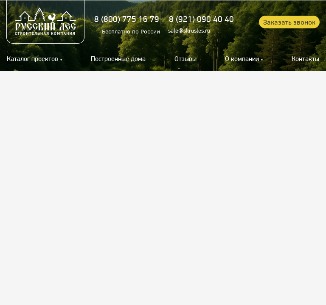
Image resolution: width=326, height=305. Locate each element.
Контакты (305, 59)
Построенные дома (118, 59)
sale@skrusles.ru (189, 31)
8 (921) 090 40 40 (201, 19)
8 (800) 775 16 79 (126, 19)
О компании (242, 59)
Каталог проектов (32, 59)
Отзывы (185, 59)
